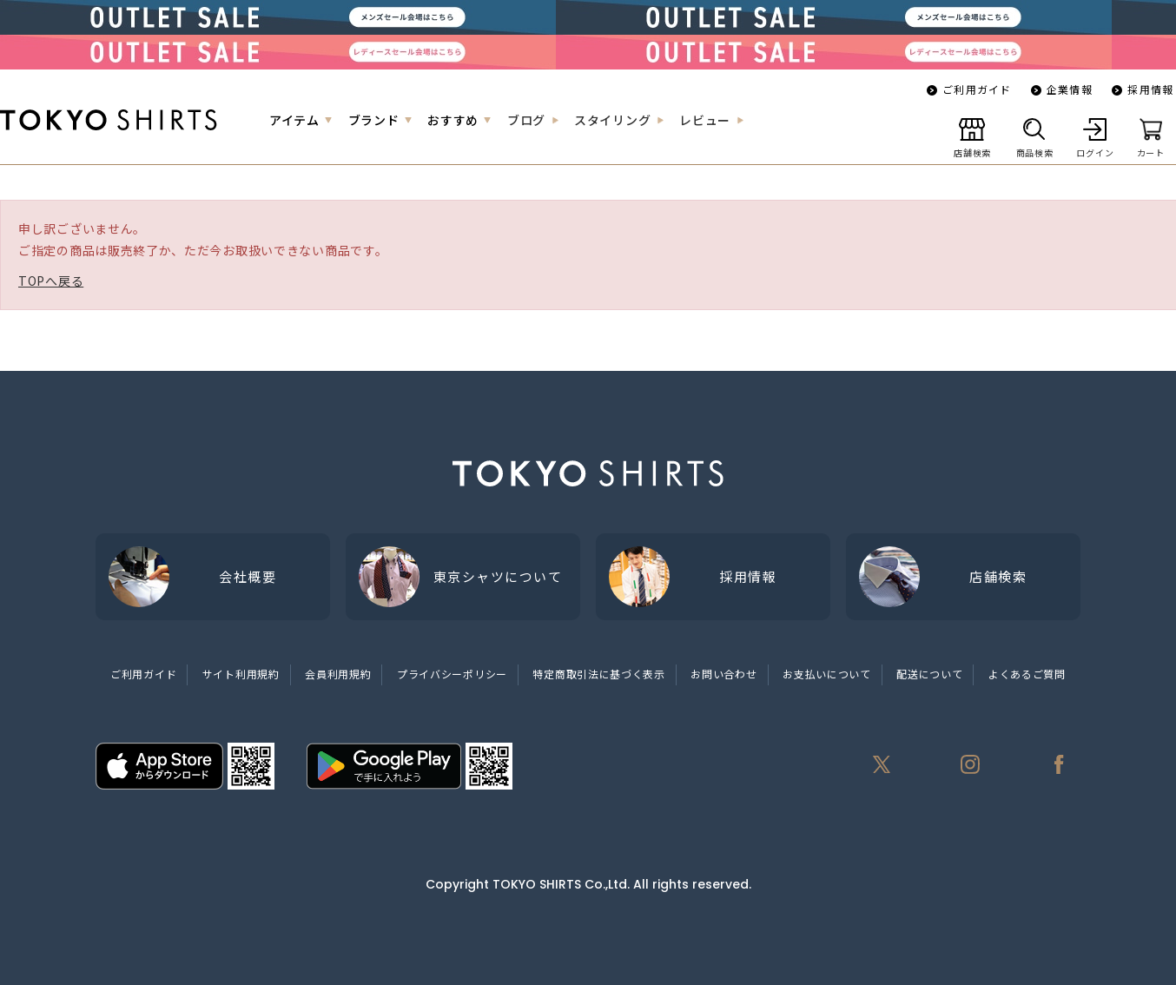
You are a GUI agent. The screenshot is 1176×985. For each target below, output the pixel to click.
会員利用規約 (338, 673)
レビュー (704, 120)
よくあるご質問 (1027, 673)
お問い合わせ (723, 673)
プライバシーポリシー (452, 673)
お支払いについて (827, 673)
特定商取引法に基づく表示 (598, 673)
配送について (929, 673)
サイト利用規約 (241, 673)
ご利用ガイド (976, 89)
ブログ (526, 120)
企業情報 (1070, 89)
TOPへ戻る (50, 280)
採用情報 (1150, 89)
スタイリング (612, 120)
